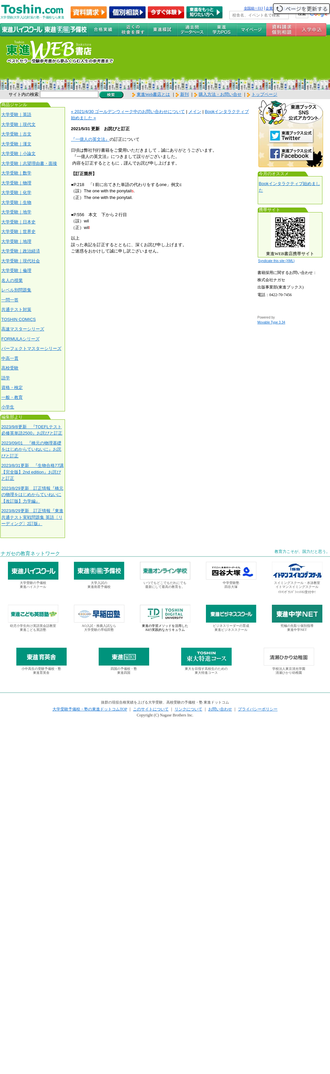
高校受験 (9, 367)
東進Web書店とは (151, 94)
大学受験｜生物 (16, 202)
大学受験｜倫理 (16, 270)
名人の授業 (12, 280)
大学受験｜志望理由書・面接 (29, 163)
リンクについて (188, 709)
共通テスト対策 (16, 309)
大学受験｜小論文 (18, 153)
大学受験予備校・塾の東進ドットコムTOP (89, 709)
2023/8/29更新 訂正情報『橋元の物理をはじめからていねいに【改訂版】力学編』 (32, 495)
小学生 (7, 406)
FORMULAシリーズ (20, 338)
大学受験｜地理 (16, 241)
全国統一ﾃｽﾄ (253, 8)
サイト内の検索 (24, 94)
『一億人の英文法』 (90, 139)
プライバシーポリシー (258, 709)
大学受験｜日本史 (18, 221)
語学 (5, 377)
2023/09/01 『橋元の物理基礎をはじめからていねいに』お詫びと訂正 (31, 449)
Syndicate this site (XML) (276, 261)
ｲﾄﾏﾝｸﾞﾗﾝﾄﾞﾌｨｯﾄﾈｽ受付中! (296, 592)
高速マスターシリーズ (22, 328)
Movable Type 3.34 (271, 322)
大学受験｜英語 (16, 114)
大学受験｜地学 (16, 212)
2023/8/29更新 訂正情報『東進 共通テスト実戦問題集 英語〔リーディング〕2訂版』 (32, 517)
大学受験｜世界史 (18, 231)
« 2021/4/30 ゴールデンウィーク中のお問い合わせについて (128, 111)
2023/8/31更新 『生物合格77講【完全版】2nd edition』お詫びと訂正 (32, 472)
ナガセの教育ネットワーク (30, 553)
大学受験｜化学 (16, 192)
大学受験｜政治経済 (20, 251)
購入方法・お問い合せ (220, 94)
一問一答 (9, 299)
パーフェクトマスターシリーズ (31, 348)
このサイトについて (151, 709)
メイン (194, 111)
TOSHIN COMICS (18, 319)
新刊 (182, 94)
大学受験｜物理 (16, 182)
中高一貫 (9, 358)
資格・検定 (12, 387)
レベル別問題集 (16, 290)
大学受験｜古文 (16, 134)
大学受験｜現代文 (18, 124)
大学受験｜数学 (16, 173)
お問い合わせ (220, 709)
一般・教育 (12, 397)
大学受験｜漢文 (16, 143)
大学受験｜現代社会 (20, 260)
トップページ (264, 94)
